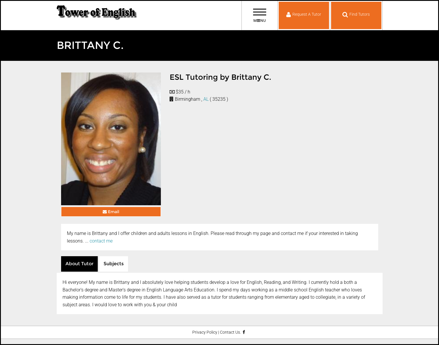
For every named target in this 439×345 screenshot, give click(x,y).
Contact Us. (230, 332)
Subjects (114, 263)
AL (206, 99)
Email (111, 211)
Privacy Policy (204, 332)
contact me (101, 241)
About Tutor (79, 263)
